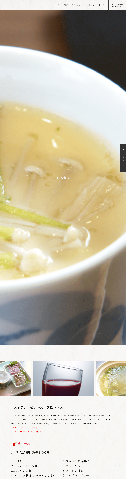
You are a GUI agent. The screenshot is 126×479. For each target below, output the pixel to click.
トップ (56, 5)
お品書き (65, 5)
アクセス (90, 5)
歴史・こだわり (78, 5)
